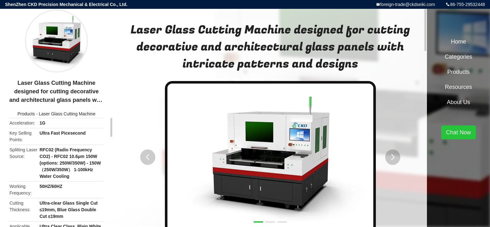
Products (26, 113)
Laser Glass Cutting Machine (67, 113)
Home (458, 41)
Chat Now (458, 132)
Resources (458, 87)
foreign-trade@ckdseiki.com (407, 4)
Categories (458, 57)
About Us (458, 102)
